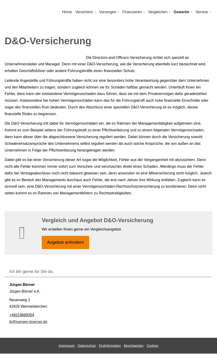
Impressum (66, 346)
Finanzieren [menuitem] (133, 12)
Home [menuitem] (69, 12)
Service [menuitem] (202, 12)
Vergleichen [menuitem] (158, 12)
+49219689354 (21, 315)
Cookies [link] (153, 346)
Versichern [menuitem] (85, 12)
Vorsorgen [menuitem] (108, 12)
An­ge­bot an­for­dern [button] (66, 242)
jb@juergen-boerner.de (28, 322)
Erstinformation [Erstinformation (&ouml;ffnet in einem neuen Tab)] (110, 346)
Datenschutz (87, 346)
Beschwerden (134, 346)
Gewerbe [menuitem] (182, 12)
